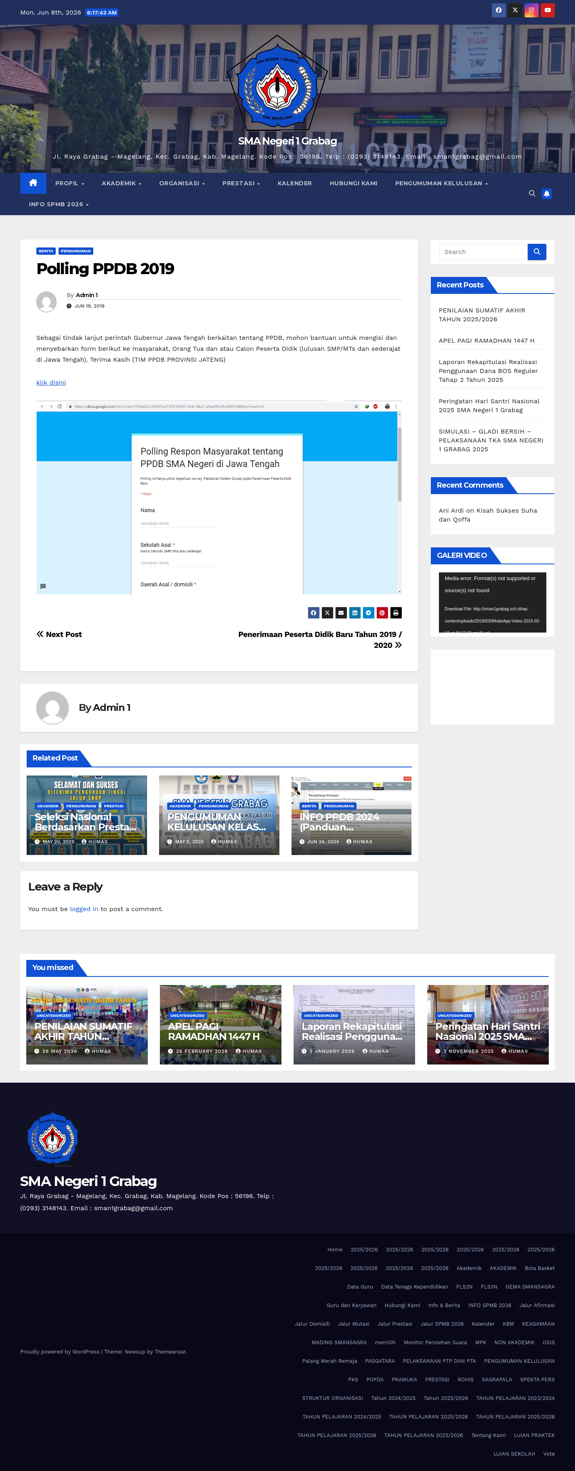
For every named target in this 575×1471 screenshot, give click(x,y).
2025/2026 (364, 1250)
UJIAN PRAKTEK (534, 1435)
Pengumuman (76, 251)
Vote (549, 1454)
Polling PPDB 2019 (105, 268)
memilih (385, 1342)
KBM (508, 1324)
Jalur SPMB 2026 (442, 1324)
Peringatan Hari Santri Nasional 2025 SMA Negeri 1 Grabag (487, 1036)
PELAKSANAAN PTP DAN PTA (439, 1361)
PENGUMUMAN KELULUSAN (440, 183)
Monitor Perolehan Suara (435, 1342)
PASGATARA (380, 1361)
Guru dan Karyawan (352, 1305)
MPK (481, 1342)
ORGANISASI (180, 183)
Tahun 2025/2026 (446, 1398)
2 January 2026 (333, 1051)
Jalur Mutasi (353, 1324)
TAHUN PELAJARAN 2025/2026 (428, 1417)
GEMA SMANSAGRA (530, 1287)
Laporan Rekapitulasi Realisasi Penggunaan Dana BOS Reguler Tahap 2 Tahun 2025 (488, 370)
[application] (493, 602)
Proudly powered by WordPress (60, 1352)
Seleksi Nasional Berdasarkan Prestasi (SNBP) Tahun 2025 (85, 827)
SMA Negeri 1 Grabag (287, 141)
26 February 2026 (203, 1051)
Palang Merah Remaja (329, 1361)
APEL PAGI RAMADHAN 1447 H (487, 340)
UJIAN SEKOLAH (514, 1454)
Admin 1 (87, 295)
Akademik (469, 1268)
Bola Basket (540, 1268)
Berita (46, 251)
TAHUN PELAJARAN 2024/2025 (341, 1417)
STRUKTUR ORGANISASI (332, 1398)
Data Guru (360, 1287)
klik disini (51, 382)
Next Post (59, 634)
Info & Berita (444, 1305)
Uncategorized (54, 1015)
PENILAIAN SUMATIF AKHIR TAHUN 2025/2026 (83, 1036)
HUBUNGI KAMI (354, 183)
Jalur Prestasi (395, 1324)
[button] (532, 193)
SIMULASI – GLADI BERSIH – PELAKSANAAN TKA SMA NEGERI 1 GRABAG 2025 (491, 440)
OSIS (549, 1342)
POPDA (375, 1380)
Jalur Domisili (312, 1324)
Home (334, 1250)
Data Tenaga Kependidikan (414, 1287)
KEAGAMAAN (538, 1324)
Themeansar (170, 1352)
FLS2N (464, 1287)
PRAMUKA (404, 1380)
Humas (95, 841)
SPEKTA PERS (537, 1380)
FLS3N (489, 1287)
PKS (353, 1380)
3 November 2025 (469, 1051)
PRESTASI (239, 183)
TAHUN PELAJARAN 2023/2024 (515, 1398)
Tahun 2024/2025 (393, 1398)
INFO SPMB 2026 (57, 204)
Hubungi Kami (402, 1305)
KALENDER (295, 183)
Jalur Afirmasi (537, 1305)
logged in (84, 909)
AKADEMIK (120, 183)
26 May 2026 (60, 1051)
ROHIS (465, 1380)
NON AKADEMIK (514, 1342)
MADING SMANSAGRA (339, 1342)
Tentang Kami (488, 1435)
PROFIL (68, 183)
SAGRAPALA (497, 1380)
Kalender (483, 1324)
